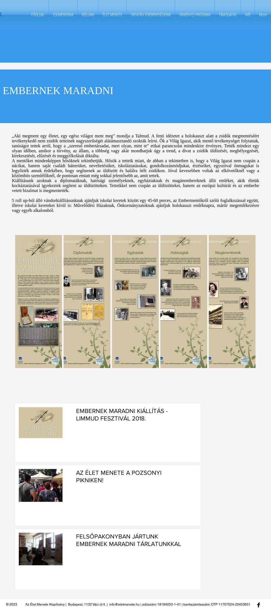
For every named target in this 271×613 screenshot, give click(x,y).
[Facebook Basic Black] (258, 605)
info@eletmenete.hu (124, 604)
